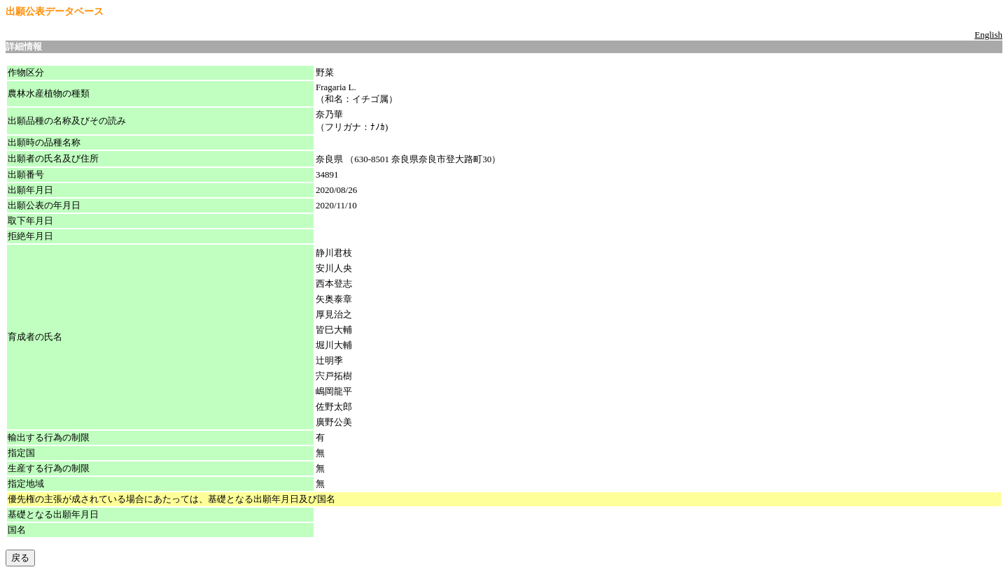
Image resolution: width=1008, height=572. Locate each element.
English (988, 34)
